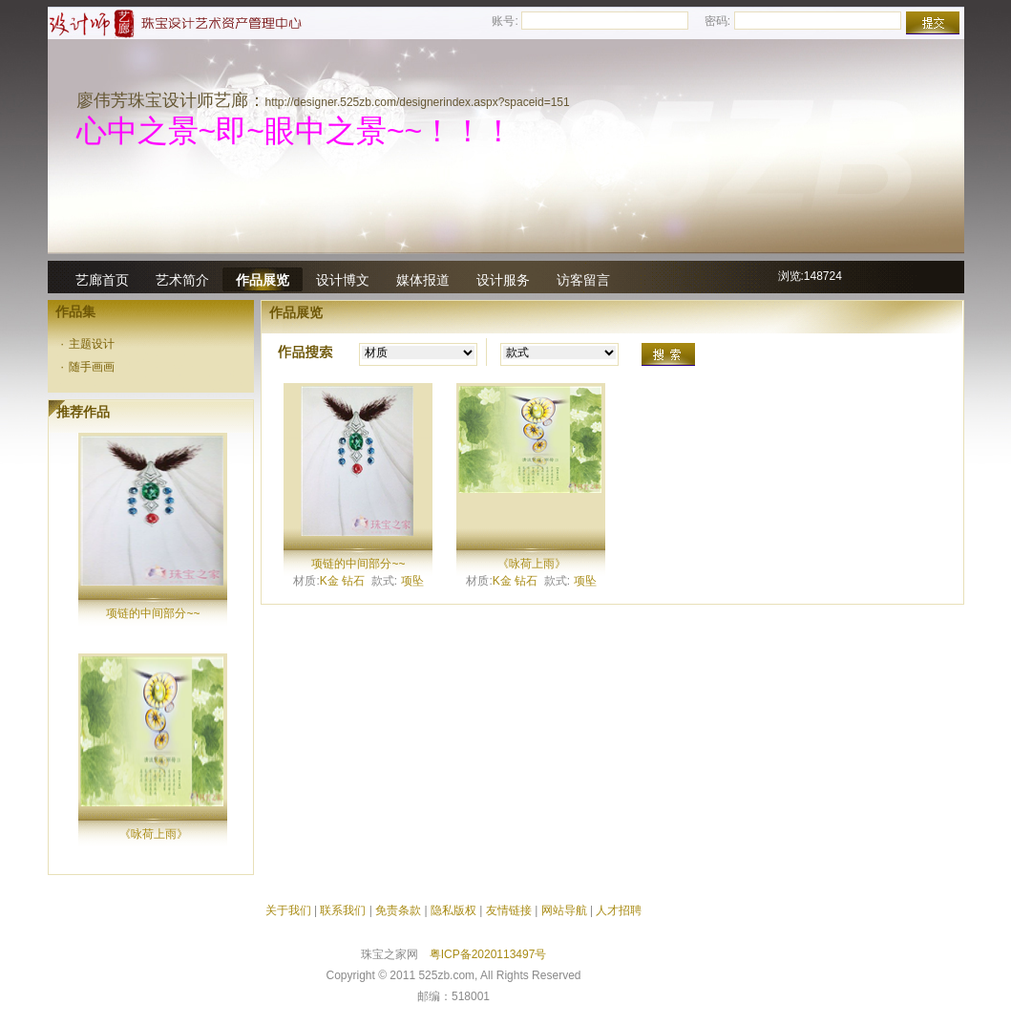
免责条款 (398, 910)
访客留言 (583, 280)
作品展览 (262, 280)
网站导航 (564, 910)
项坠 (412, 581)
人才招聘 (619, 910)
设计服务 (503, 280)
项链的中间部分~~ (153, 613)
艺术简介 (182, 280)
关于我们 (288, 910)
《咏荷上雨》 (153, 834)
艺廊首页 (102, 280)
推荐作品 (83, 411)
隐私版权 (453, 910)
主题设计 (88, 344)
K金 (329, 581)
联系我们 (343, 910)
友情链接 (509, 910)
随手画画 (88, 367)
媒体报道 (423, 280)
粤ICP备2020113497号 (488, 954)
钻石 (353, 581)
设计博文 (342, 280)
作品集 (75, 311)
